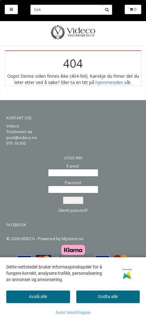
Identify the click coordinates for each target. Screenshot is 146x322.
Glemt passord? (73, 210)
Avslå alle (38, 296)
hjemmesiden (109, 82)
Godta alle (108, 296)
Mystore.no (73, 238)
